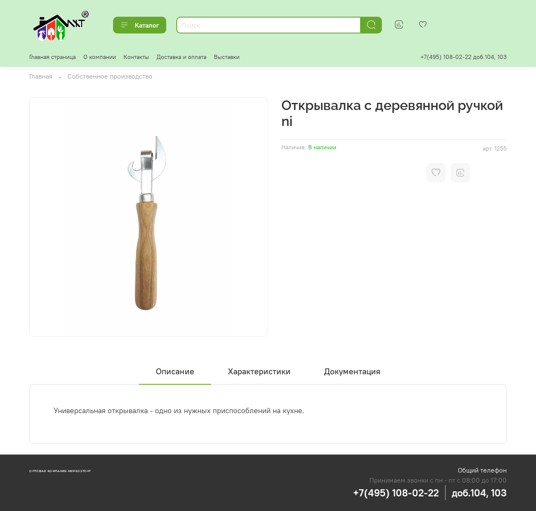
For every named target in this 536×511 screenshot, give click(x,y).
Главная (40, 76)
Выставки (227, 57)
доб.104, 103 (479, 492)
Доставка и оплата (181, 57)
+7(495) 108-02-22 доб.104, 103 (463, 57)
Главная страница (52, 57)
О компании (99, 57)
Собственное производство (109, 76)
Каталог (139, 25)
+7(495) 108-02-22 (396, 492)
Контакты (136, 57)
